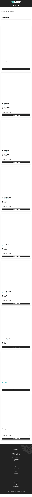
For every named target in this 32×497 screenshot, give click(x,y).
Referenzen (16, 470)
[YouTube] (17, 479)
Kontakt (16, 482)
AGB (16, 484)
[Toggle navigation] (4, 8)
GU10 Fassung (4, 382)
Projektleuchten (16, 468)
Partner (16, 475)
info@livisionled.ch (16, 453)
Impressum (16, 488)
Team (16, 471)
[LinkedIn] (19, 479)
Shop (16, 466)
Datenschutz (16, 486)
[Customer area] (13, 5)
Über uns (16, 473)
